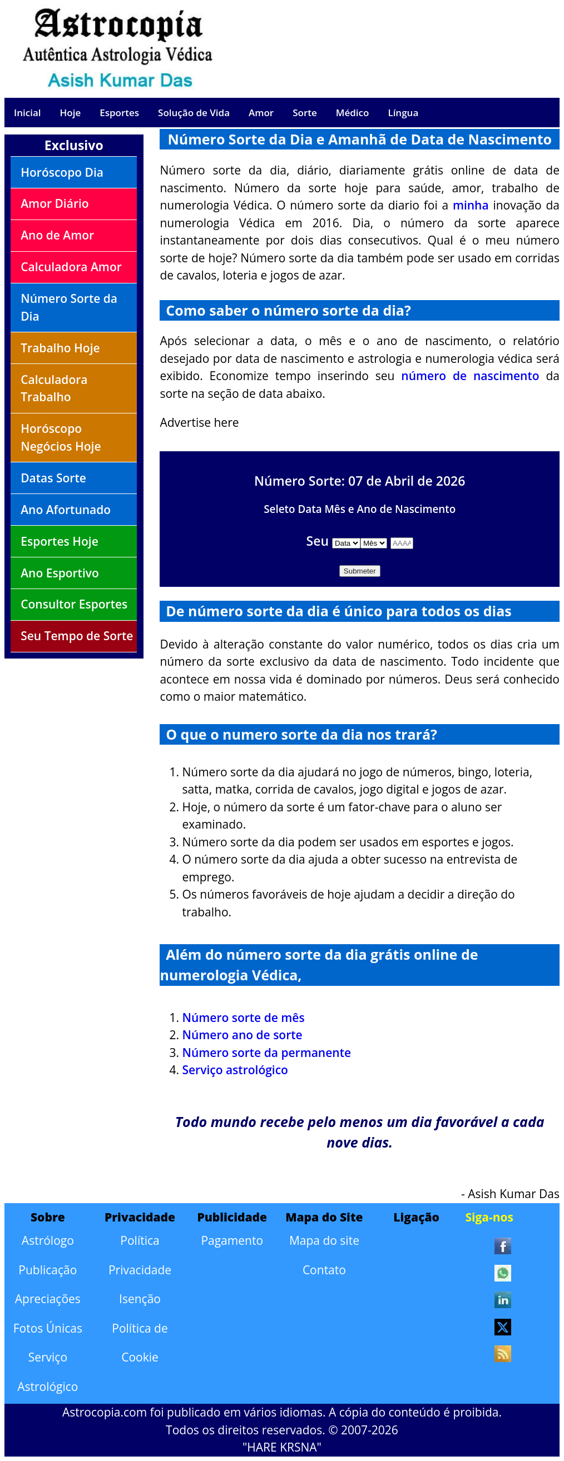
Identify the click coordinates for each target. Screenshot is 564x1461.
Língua (403, 112)
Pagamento (232, 1240)
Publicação (47, 1270)
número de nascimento (470, 375)
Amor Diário (54, 203)
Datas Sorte (53, 478)
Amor (261, 112)
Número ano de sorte (242, 1035)
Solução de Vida (194, 112)
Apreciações (48, 1299)
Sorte (305, 112)
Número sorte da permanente (266, 1052)
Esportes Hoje (59, 541)
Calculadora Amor (71, 267)
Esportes (119, 112)
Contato (324, 1270)
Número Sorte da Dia (69, 307)
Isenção (140, 1299)
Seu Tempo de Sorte (77, 636)
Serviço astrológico (235, 1070)
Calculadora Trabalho (54, 388)
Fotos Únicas (47, 1328)
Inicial (27, 112)
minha (471, 205)
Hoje (70, 112)
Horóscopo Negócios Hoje (61, 437)
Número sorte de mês (243, 1017)
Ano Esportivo (60, 573)
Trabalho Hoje (60, 348)
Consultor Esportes (74, 604)
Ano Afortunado (66, 509)
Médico (352, 112)
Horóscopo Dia (62, 172)
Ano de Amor (57, 235)
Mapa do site (324, 1240)
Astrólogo (48, 1240)
